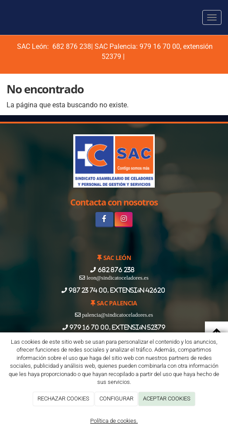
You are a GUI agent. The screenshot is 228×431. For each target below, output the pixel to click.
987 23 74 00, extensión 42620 (117, 290)
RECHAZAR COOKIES (63, 398)
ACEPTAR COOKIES (167, 398)
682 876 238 (71, 46)
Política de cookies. (114, 420)
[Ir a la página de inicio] (4, 17)
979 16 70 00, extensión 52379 (117, 327)
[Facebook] (104, 219)
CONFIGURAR (116, 398)
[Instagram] (124, 219)
